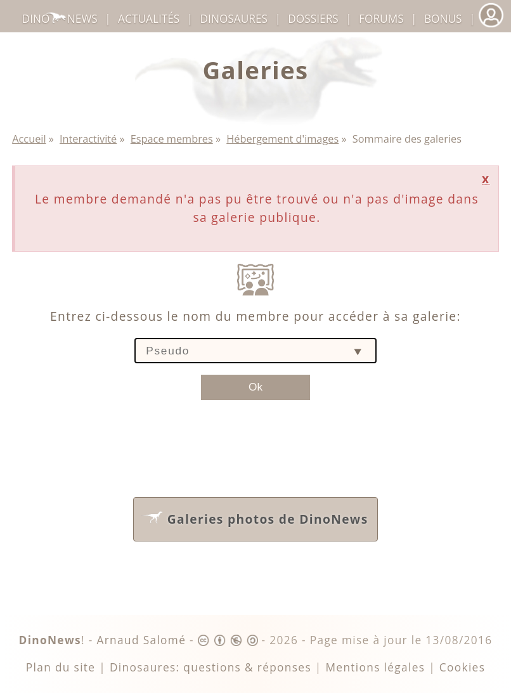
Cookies (462, 667)
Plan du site (61, 667)
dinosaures (234, 18)
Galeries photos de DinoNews (254, 516)
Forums (381, 18)
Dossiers (313, 18)
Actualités (148, 18)
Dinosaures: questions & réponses (210, 667)
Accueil (29, 139)
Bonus (443, 18)
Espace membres (172, 139)
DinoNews (60, 18)
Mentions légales (375, 667)
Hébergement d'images (282, 139)
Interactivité (88, 139)
